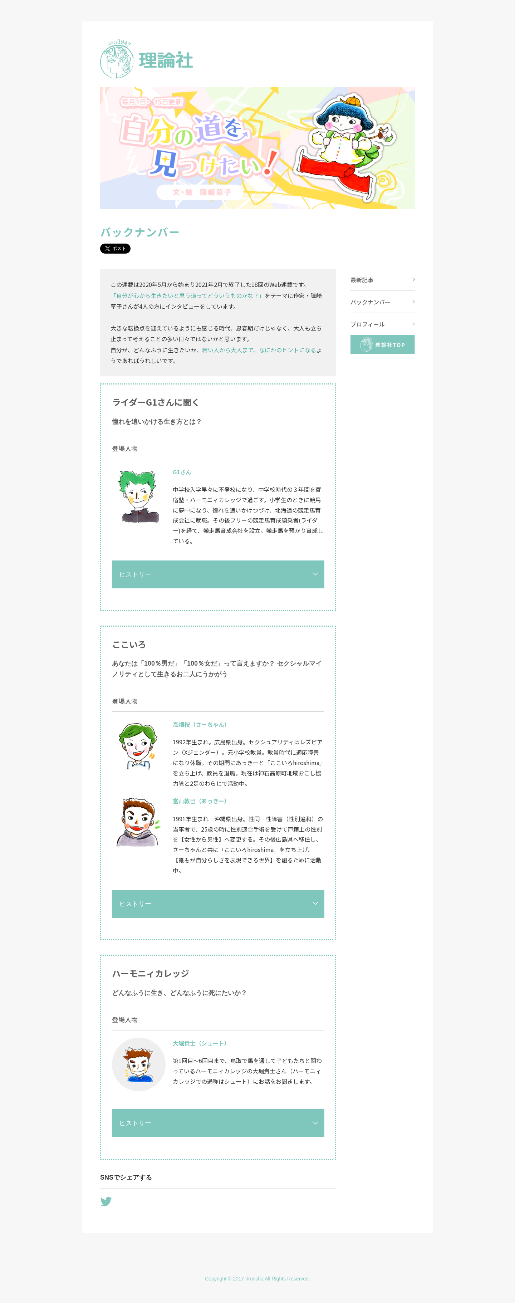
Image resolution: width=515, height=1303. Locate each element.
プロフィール (367, 324)
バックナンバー (370, 302)
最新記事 (361, 279)
